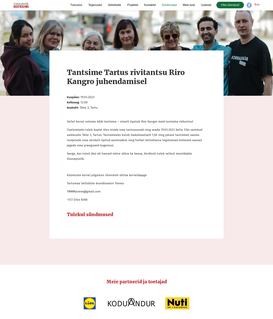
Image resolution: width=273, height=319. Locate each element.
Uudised (206, 4)
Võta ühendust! (230, 4)
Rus (256, 4)
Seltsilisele (114, 4)
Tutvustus (76, 4)
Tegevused (95, 4)
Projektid (132, 4)
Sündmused (169, 4)
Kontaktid (150, 4)
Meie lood (189, 4)
